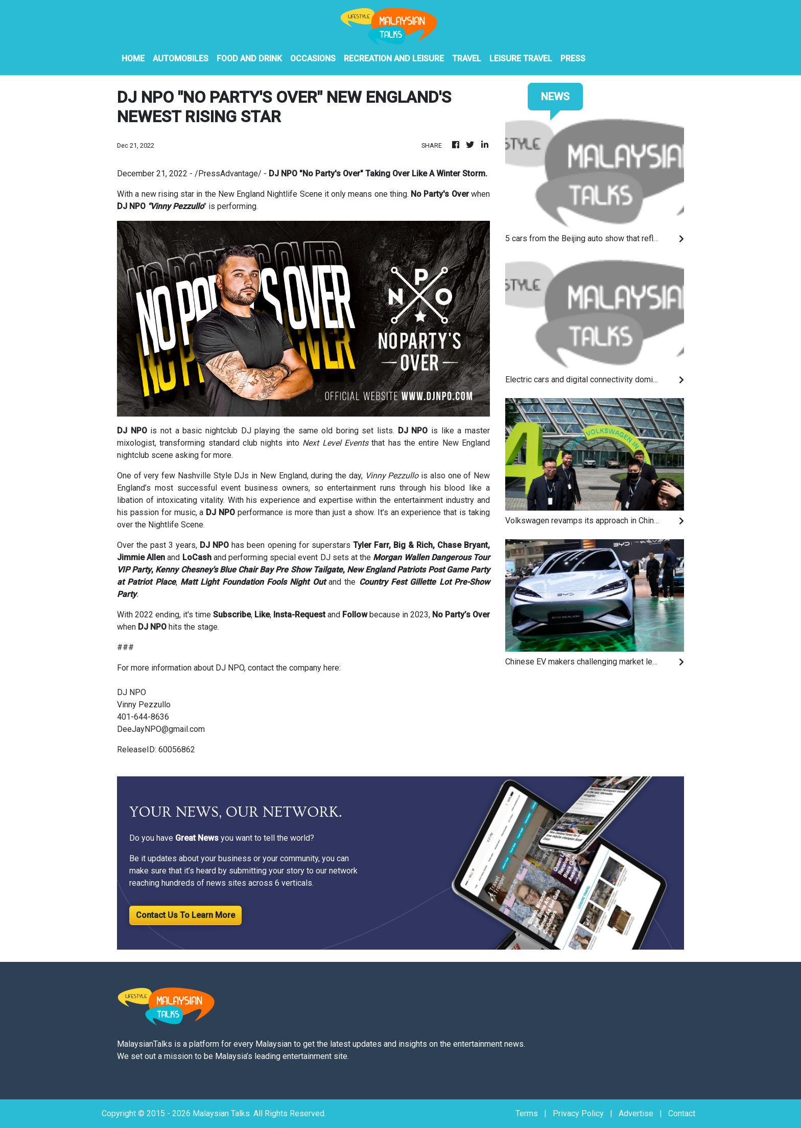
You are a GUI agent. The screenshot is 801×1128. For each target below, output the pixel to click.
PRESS (572, 58)
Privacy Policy (578, 1113)
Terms (526, 1113)
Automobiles (180, 58)
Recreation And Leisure (394, 58)
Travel (466, 58)
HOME (133, 58)
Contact (681, 1113)
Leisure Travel (520, 58)
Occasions (313, 58)
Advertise (636, 1113)
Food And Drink (249, 58)
